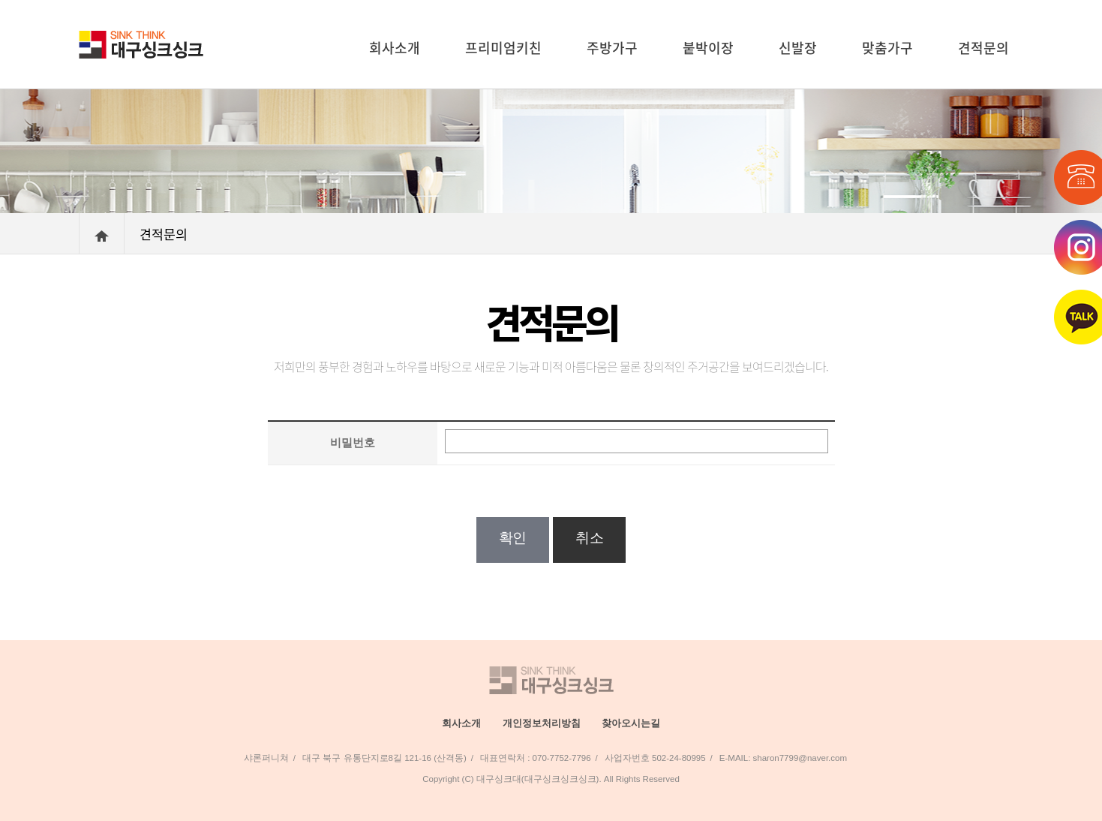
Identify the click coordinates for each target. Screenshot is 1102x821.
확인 (513, 538)
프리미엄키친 (503, 48)
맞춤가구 (887, 48)
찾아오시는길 (631, 723)
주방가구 (612, 48)
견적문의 (983, 48)
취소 (589, 538)
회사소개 (394, 48)
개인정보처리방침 (542, 723)
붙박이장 (708, 48)
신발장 (798, 48)
